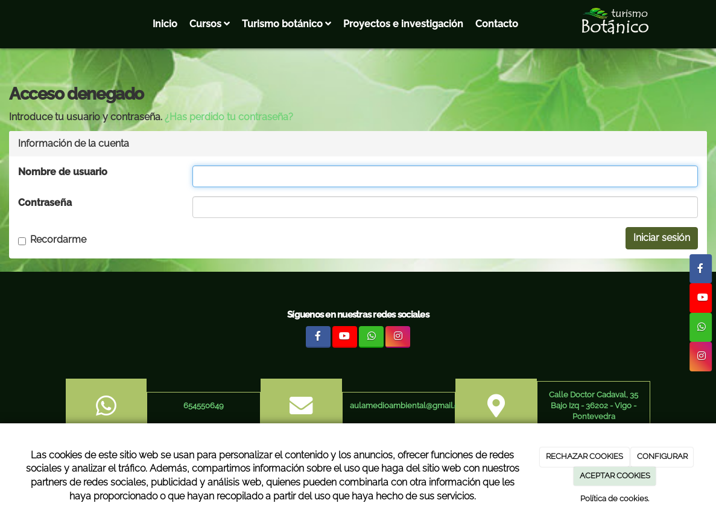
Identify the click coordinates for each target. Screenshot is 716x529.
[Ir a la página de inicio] (6, 24)
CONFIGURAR (662, 456)
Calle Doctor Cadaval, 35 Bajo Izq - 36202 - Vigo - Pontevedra (593, 406)
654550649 (203, 405)
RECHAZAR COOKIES (584, 456)
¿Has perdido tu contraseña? (229, 117)
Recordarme (52, 239)
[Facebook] (700, 268)
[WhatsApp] (700, 327)
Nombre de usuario (62, 172)
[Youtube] (700, 297)
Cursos (209, 24)
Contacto (496, 24)
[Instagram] (700, 356)
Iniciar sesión (661, 237)
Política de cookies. (614, 498)
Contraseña (45, 202)
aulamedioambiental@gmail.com (410, 405)
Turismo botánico (286, 24)
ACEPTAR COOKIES (615, 475)
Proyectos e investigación (403, 24)
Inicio (165, 24)
